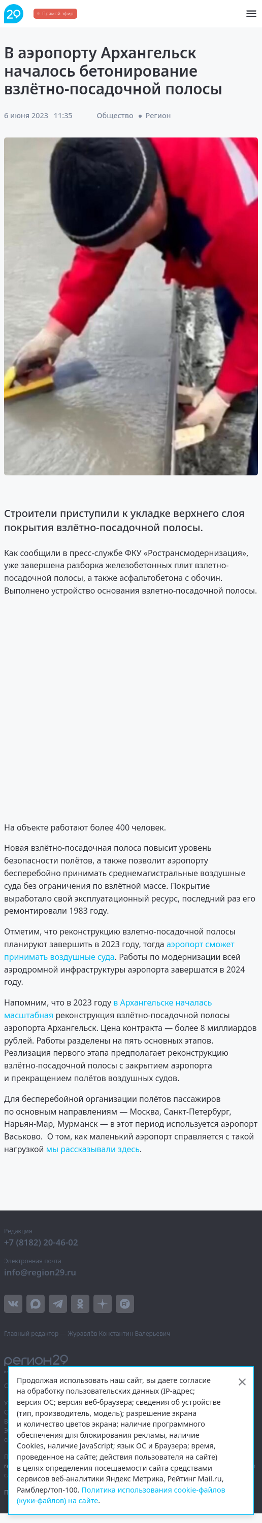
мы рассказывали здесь (93, 1149)
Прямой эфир (57, 13)
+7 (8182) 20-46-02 (41, 1242)
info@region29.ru (40, 1272)
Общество (115, 115)
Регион (158, 115)
